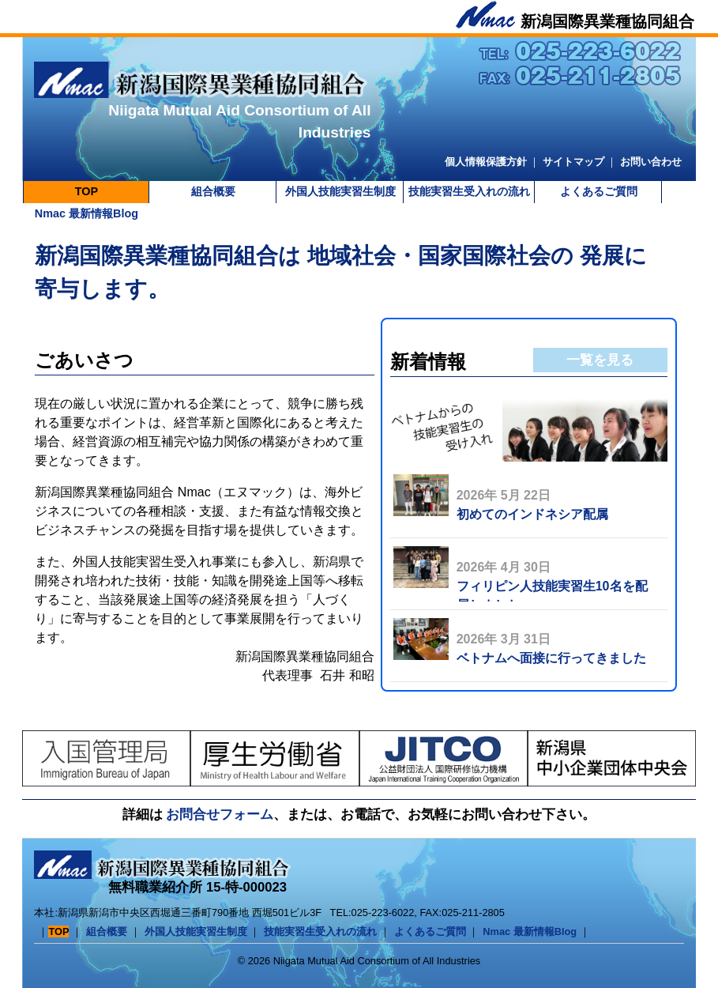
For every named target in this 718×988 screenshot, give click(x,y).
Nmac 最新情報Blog (86, 213)
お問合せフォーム (219, 814)
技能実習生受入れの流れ (469, 191)
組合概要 (213, 191)
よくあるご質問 (598, 191)
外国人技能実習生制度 (340, 191)
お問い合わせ (651, 162)
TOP (86, 191)
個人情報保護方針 (486, 162)
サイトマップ (573, 162)
